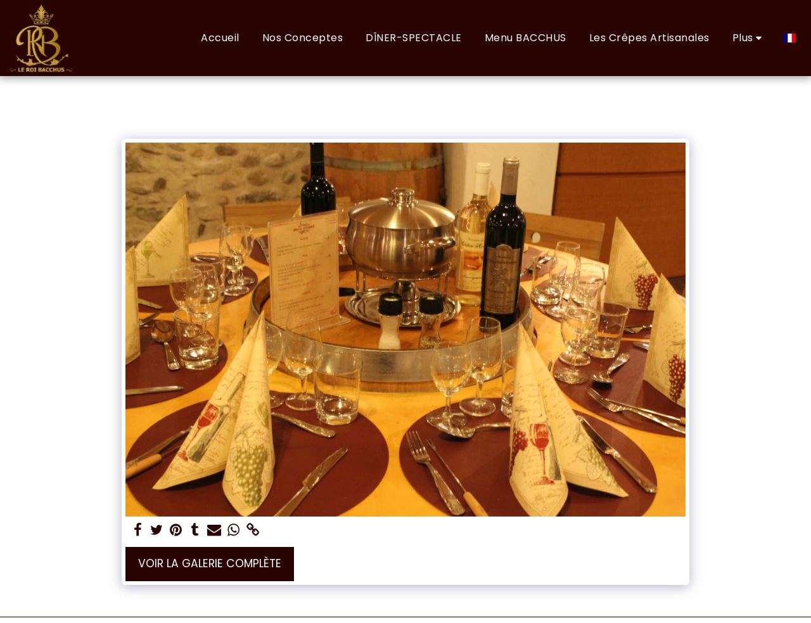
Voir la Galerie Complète (209, 563)
